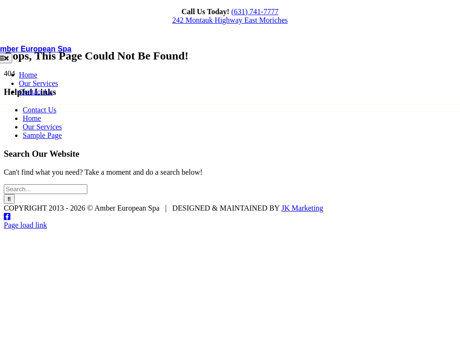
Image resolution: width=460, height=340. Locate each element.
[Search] (9, 199)
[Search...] (45, 189)
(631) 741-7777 (255, 12)
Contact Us (40, 110)
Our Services (42, 127)
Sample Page (42, 135)
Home (32, 118)
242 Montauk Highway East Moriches (230, 20)
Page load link (25, 225)
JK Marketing (302, 208)
